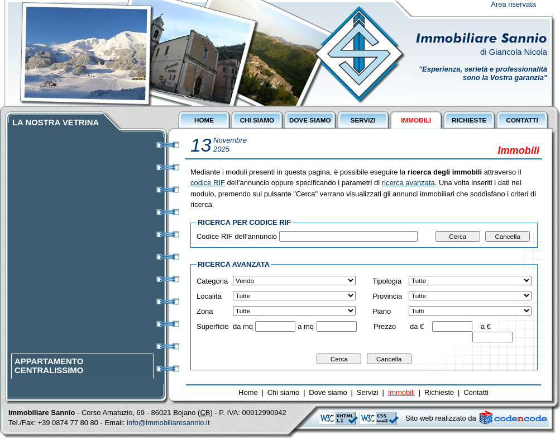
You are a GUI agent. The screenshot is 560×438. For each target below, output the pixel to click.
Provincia (387, 296)
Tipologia (386, 281)
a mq (306, 326)
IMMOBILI (416, 120)
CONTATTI (522, 120)
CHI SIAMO (257, 120)
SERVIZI (363, 120)
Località (209, 296)
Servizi (368, 392)
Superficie (213, 326)
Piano (381, 311)
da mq (243, 326)
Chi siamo (283, 392)
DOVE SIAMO (310, 120)
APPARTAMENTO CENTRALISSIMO (49, 368)
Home (248, 392)
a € (486, 326)
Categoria (212, 281)
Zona (205, 311)
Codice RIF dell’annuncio (237, 236)
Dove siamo (328, 392)
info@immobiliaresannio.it (168, 422)
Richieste (439, 392)
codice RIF (207, 182)
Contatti (476, 392)
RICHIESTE (469, 120)
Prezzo (385, 326)
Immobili (401, 392)
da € (417, 326)
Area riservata (513, 4)
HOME (204, 120)
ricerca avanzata (408, 182)
